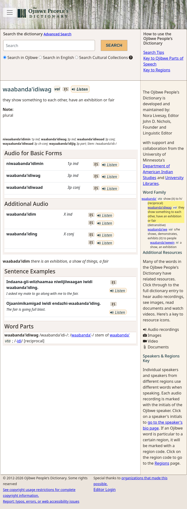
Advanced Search (57, 34)
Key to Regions (156, 70)
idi (19, 341)
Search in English (56, 57)
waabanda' (81, 335)
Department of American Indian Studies (158, 171)
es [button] (66, 89)
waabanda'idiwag (160, 207)
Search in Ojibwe (20, 57)
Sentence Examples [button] (29, 271)
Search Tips (153, 52)
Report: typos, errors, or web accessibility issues (41, 501)
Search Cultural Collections (101, 57)
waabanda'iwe (157, 229)
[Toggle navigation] (10, 12)
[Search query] (49, 45)
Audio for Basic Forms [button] (33, 153)
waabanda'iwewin (162, 242)
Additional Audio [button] (26, 204)
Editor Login (105, 489)
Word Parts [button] (19, 326)
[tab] (70, 153)
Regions (162, 463)
